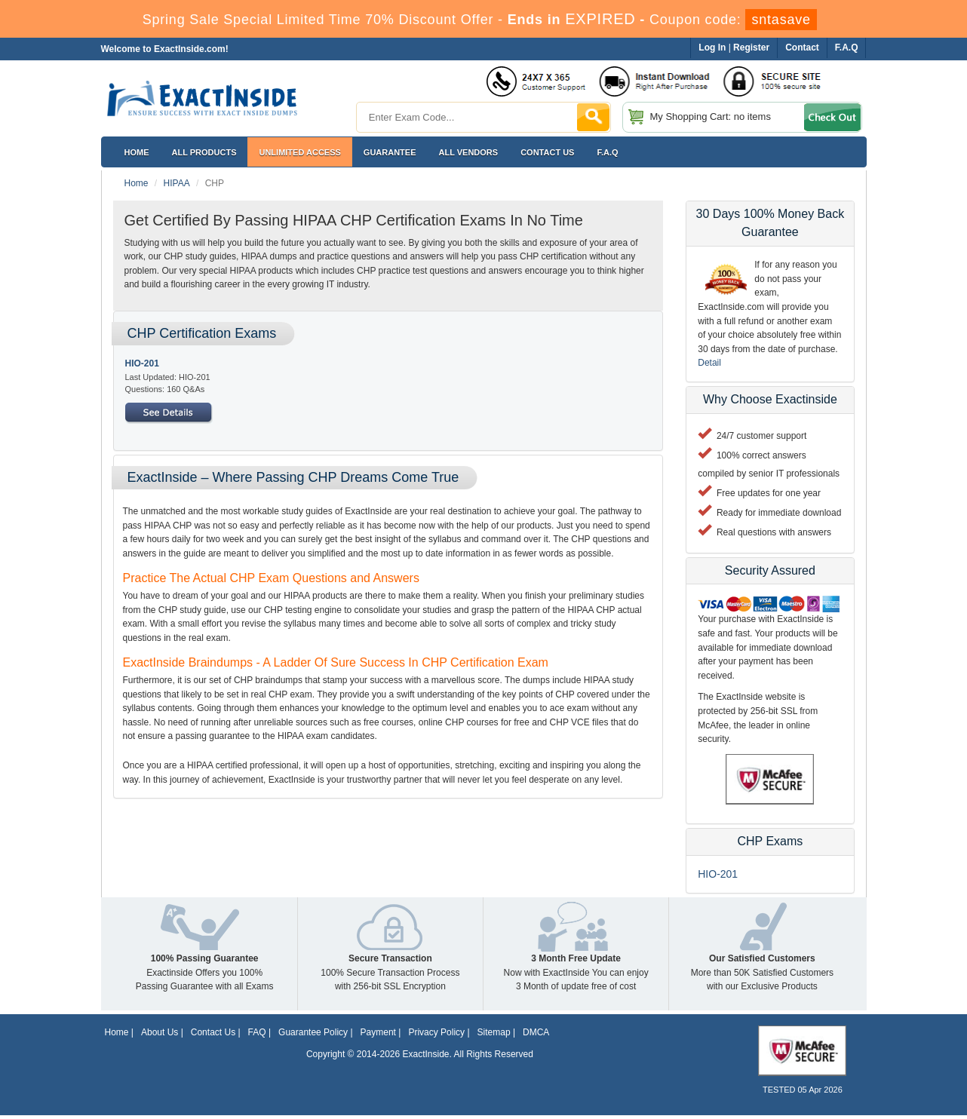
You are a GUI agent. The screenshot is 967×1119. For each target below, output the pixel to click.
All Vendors (469, 152)
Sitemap (494, 1032)
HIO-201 (142, 363)
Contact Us (213, 1032)
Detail (709, 362)
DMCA (536, 1032)
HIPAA (177, 183)
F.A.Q (607, 152)
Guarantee (390, 152)
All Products (204, 152)
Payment (378, 1032)
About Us (159, 1032)
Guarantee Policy (313, 1032)
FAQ (257, 1032)
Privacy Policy (436, 1032)
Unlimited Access (299, 152)
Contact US (547, 152)
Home (136, 152)
